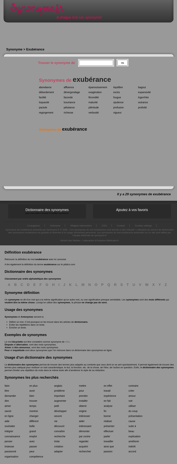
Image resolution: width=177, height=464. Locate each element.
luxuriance (69, 102)
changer (34, 416)
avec (32, 441)
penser (8, 441)
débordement (46, 92)
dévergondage (72, 92)
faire (7, 385)
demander (10, 395)
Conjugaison (33, 225)
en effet (108, 385)
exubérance (41, 259)
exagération (95, 92)
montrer (33, 411)
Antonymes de (63, 129)
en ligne (9, 416)
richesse (68, 112)
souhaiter (10, 426)
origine (83, 411)
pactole (43, 107)
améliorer (134, 441)
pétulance (69, 107)
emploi (33, 436)
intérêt (132, 446)
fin (105, 411)
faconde (68, 97)
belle (32, 426)
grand (32, 431)
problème (59, 390)
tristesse (9, 446)
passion (108, 451)
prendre (83, 395)
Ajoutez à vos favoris (132, 210)
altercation (22, 344)
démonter (84, 431)
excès (116, 92)
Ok (122, 63)
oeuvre (58, 416)
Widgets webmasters (81, 225)
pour (81, 390)
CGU (104, 225)
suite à (132, 426)
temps (32, 406)
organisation (11, 456)
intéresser (84, 416)
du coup (133, 411)
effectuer (108, 431)
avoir (32, 390)
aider (82, 421)
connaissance (12, 436)
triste (57, 441)
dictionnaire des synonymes (23, 364)
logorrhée (143, 97)
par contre (84, 436)
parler (107, 436)
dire (7, 400)
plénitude (93, 107)
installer (83, 400)
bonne (107, 416)
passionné (10, 451)
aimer (8, 406)
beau (131, 431)
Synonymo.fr (39, 10)
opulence (118, 102)
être (7, 390)
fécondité (93, 97)
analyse (108, 406)
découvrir (59, 426)
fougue (117, 97)
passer (33, 446)
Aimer (8, 347)
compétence (36, 456)
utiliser (132, 406)
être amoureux (22, 347)
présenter (109, 426)
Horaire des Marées (70, 240)
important (59, 395)
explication (135, 436)
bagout (142, 87)
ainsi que (109, 446)
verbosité (93, 112)
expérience (110, 395)
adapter (58, 451)
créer (131, 390)
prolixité (142, 107)
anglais (58, 385)
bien (31, 395)
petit (56, 406)
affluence (69, 87)
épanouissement (97, 87)
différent (33, 421)
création (58, 446)
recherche (59, 436)
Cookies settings (143, 225)
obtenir (83, 406)
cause (132, 421)
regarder (83, 441)
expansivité (144, 92)
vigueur (117, 112)
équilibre (118, 87)
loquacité (44, 102)
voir (131, 400)
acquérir (83, 446)
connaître (59, 431)
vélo (67, 341)
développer (60, 411)
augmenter (60, 400)
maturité (93, 102)
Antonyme (55, 225)
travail (107, 390)
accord (132, 451)
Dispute (9, 344)
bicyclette (17, 341)
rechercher (85, 451)
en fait (107, 400)
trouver (33, 400)
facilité (42, 97)
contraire (133, 385)
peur (32, 451)
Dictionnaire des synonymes (47, 211)
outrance (143, 102)
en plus (33, 385)
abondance (45, 87)
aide (7, 421)
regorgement (46, 112)
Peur (7, 350)
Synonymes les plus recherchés (32, 377)
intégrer (9, 431)
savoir (8, 411)
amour (132, 395)
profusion (118, 107)
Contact (121, 225)
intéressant (85, 426)
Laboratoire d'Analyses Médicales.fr (100, 240)
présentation (135, 416)
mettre (82, 385)
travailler (108, 441)
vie (55, 421)
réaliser (108, 421)
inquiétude (19, 350)
